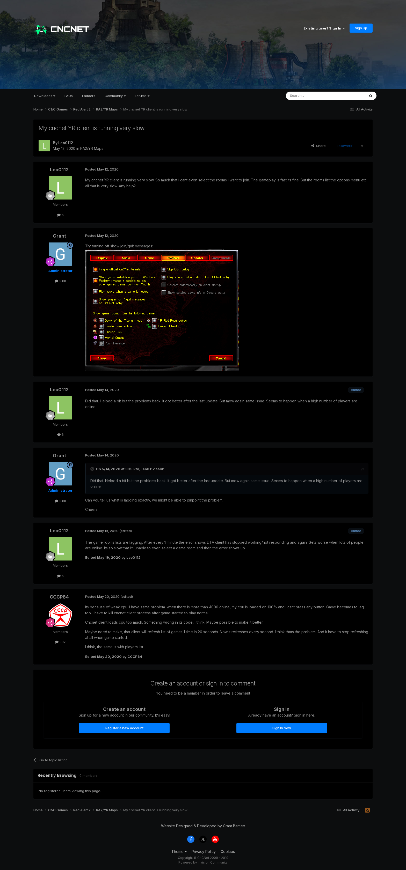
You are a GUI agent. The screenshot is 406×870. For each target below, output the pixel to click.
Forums (142, 96)
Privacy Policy (204, 851)
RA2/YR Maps (91, 148)
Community (115, 96)
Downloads (44, 96)
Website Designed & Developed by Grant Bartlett (203, 826)
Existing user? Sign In (324, 28)
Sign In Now (281, 728)
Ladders (88, 96)
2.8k (60, 281)
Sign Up (361, 28)
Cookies (228, 851)
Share (318, 146)
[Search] (312, 96)
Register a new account (124, 728)
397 (60, 642)
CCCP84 (59, 597)
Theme (179, 851)
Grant (59, 236)
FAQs (68, 96)
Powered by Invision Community (203, 862)
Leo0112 (65, 143)
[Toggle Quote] (92, 469)
